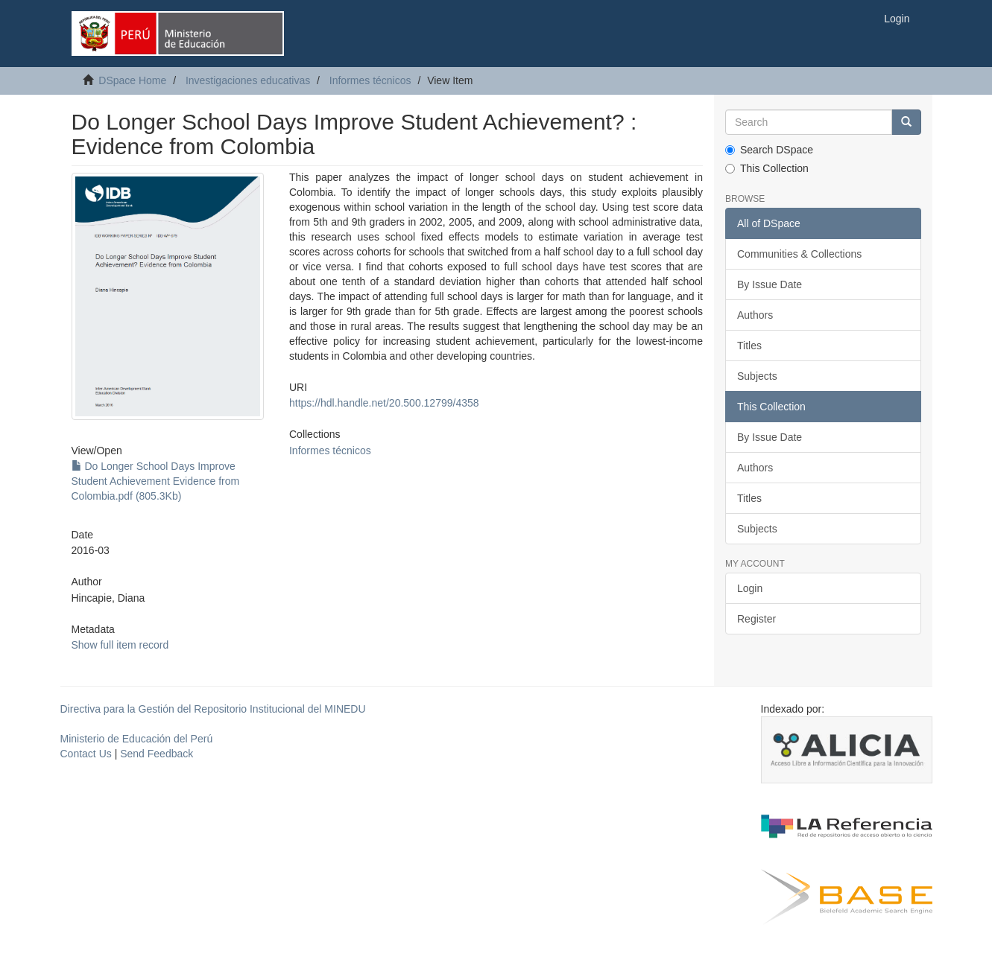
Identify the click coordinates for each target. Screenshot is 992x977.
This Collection (767, 168)
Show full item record (120, 645)
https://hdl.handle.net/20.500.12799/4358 (384, 403)
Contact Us (86, 754)
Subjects (757, 376)
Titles (749, 345)
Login (749, 588)
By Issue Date (769, 284)
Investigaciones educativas (248, 80)
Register (756, 619)
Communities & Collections (799, 254)
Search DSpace (769, 150)
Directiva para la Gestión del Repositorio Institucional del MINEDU (213, 709)
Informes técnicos (370, 80)
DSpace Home (132, 80)
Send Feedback (156, 754)
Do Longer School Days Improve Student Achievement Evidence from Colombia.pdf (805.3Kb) (156, 481)
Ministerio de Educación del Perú (136, 739)
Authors (755, 315)
